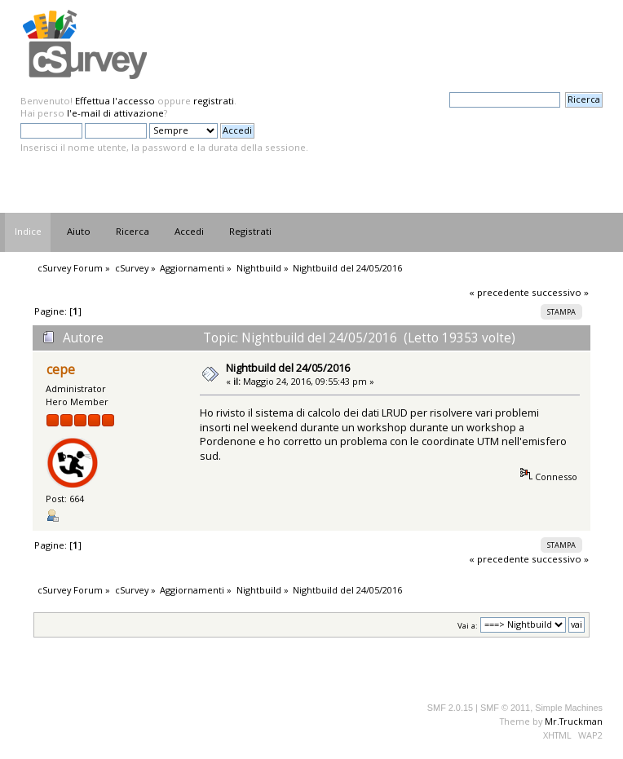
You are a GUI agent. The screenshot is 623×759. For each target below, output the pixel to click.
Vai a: (467, 625)
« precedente (499, 292)
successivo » (560, 292)
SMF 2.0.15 (450, 708)
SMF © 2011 (505, 708)
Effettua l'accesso (115, 101)
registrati (213, 101)
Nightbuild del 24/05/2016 (288, 367)
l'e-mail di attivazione (115, 113)
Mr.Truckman (574, 721)
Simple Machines (569, 708)
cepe (60, 369)
